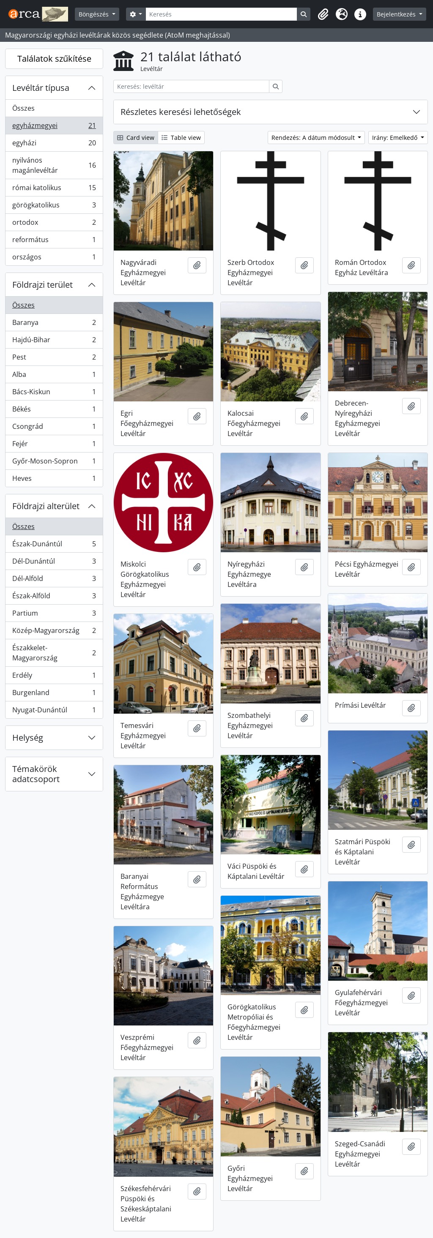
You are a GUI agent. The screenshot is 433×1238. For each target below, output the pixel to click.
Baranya (54, 324)
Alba (54, 376)
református (54, 241)
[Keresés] (221, 14)
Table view (181, 138)
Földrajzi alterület (45, 506)
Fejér (54, 446)
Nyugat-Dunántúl (54, 711)
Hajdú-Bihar (54, 342)
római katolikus (54, 189)
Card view (135, 138)
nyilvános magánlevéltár (54, 165)
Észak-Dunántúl (54, 546)
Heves (54, 480)
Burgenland (54, 694)
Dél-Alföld (54, 580)
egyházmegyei (54, 127)
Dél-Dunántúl (54, 563)
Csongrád (54, 428)
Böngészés (94, 14)
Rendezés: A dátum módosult (313, 138)
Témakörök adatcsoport (36, 774)
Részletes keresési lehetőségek (181, 111)
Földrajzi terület (42, 284)
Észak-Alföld (54, 598)
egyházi (54, 145)
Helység (27, 737)
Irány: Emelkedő (395, 138)
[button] (323, 14)
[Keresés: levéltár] (191, 86)
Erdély (54, 677)
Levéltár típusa (40, 87)
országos (54, 258)
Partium (54, 615)
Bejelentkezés (397, 14)
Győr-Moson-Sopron (54, 463)
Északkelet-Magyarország (54, 653)
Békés (54, 411)
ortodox (54, 224)
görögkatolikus (54, 207)
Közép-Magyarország (54, 632)
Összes (23, 108)
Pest (54, 359)
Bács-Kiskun (54, 394)
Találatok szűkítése (54, 58)
